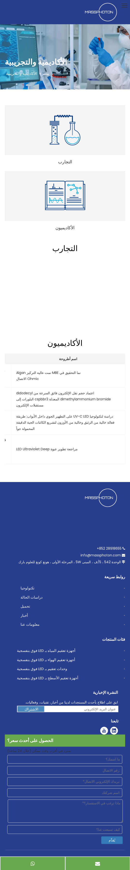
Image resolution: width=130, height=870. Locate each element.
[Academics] (65, 195)
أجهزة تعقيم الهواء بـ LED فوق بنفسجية (46, 659)
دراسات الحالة (32, 597)
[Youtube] (104, 731)
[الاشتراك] (31, 709)
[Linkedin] (114, 731)
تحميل (25, 606)
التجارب (65, 162)
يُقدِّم (112, 840)
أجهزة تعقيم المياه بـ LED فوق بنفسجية (46, 650)
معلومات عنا (30, 624)
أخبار (24, 615)
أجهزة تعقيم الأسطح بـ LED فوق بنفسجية (47, 677)
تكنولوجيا (27, 588)
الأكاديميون (65, 228)
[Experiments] (65, 130)
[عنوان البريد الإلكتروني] (82, 709)
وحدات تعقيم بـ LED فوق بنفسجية (42, 668)
